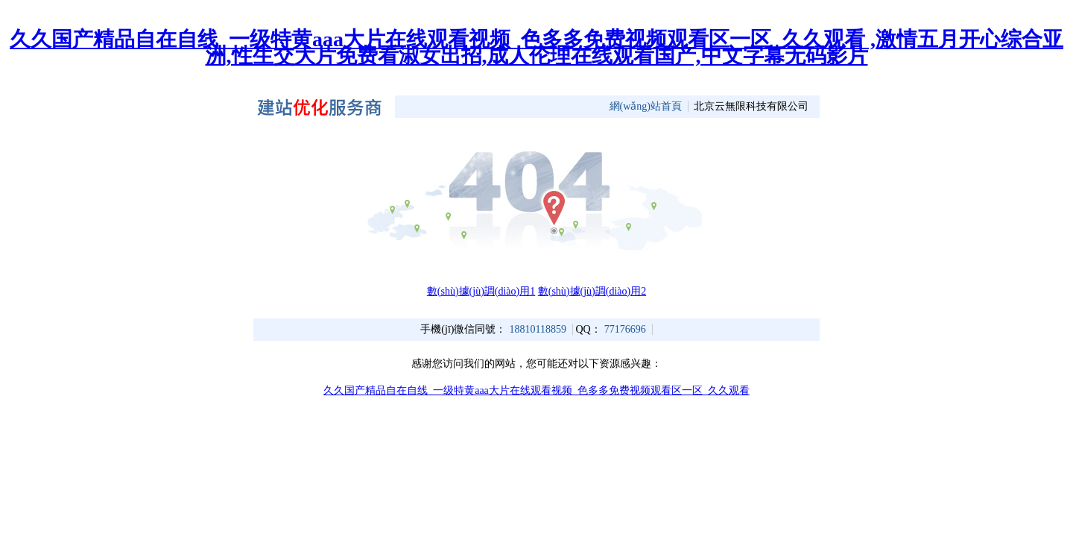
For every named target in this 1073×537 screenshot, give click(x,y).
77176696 (625, 329)
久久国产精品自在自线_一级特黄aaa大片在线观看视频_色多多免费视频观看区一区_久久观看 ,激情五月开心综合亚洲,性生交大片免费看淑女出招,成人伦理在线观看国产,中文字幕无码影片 (536, 47)
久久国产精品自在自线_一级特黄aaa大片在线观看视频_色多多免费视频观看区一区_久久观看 (536, 390)
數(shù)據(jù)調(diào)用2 (592, 291)
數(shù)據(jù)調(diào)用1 (481, 291)
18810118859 (537, 329)
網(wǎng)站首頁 (646, 106)
